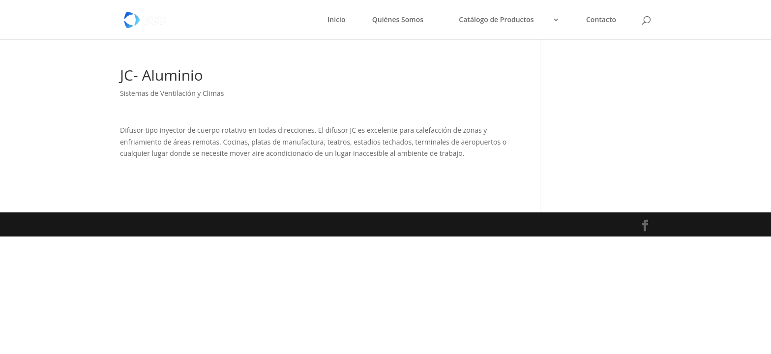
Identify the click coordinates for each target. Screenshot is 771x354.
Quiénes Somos (397, 20)
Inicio (336, 20)
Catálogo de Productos (496, 20)
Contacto (601, 20)
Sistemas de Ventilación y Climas (172, 93)
